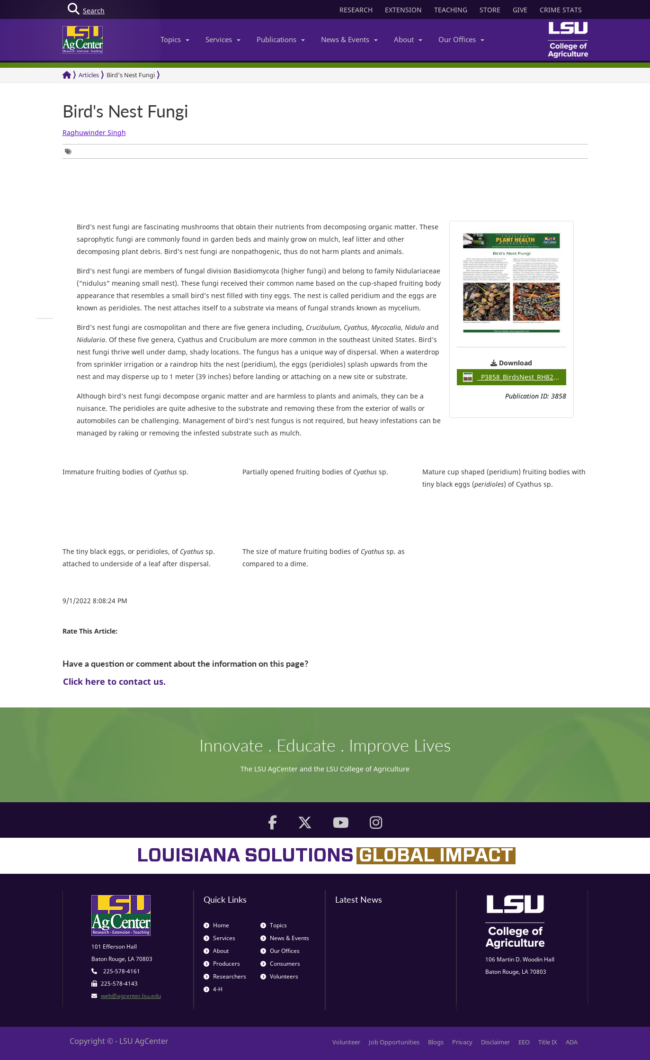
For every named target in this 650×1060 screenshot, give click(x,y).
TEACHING (450, 9)
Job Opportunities (394, 1042)
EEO (524, 1042)
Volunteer (346, 1042)
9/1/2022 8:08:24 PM (94, 600)
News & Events (349, 39)
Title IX (547, 1042)
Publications (281, 39)
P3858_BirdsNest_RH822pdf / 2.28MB (514, 377)
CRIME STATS (561, 9)
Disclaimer (495, 1042)
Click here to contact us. (114, 681)
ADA (572, 1042)
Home (216, 925)
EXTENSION (403, 9)
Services (222, 39)
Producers (222, 964)
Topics (174, 39)
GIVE (520, 9)
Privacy (462, 1042)
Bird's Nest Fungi (131, 75)
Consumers (280, 964)
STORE (490, 9)
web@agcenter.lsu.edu (131, 996)
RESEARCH (356, 9)
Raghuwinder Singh (94, 132)
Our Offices (461, 39)
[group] (70, 151)
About (408, 39)
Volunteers (279, 976)
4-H (213, 989)
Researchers (225, 976)
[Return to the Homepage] (66, 75)
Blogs (436, 1042)
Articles (89, 75)
